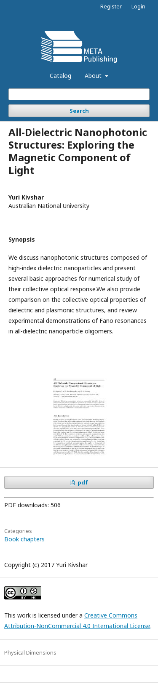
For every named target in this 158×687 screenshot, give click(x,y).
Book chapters (24, 539)
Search (79, 110)
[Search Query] (79, 94)
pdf (82, 482)
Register (111, 6)
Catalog (60, 76)
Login (138, 6)
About (94, 76)
